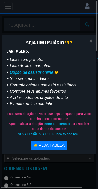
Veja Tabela (49, 145)
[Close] (91, 41)
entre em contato (57, 124)
